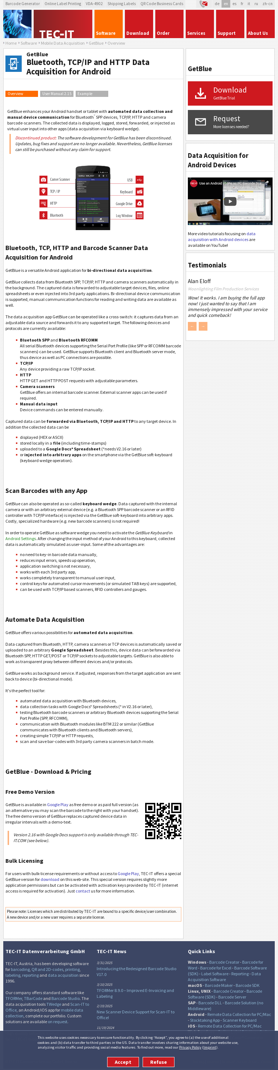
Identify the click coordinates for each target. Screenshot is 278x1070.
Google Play (57, 804)
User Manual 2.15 (57, 93)
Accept (123, 1062)
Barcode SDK (248, 985)
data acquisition (63, 975)
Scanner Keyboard (240, 1020)
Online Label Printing (63, 3)
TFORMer (13, 998)
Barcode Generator (22, 3)
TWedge (53, 1004)
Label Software (214, 973)
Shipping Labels (122, 3)
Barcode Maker (219, 985)
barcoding (20, 969)
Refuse (158, 1062)
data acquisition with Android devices (222, 236)
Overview (15, 93)
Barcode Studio (65, 998)
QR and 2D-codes (47, 969)
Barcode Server (232, 997)
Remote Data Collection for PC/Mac (239, 1014)
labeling (12, 975)
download (50, 879)
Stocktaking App (205, 1020)
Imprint (209, 1047)
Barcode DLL (210, 1002)
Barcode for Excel (215, 968)
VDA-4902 (94, 3)
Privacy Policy (190, 1047)
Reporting (240, 973)
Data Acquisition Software (224, 976)
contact (83, 891)
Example (84, 93)
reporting (30, 975)
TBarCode (33, 998)
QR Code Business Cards (161, 3)
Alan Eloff (199, 281)
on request (57, 1021)
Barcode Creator (224, 962)
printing (72, 969)
